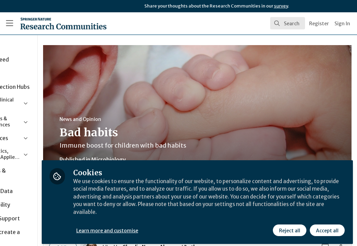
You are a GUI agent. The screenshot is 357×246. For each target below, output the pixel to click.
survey (281, 6)
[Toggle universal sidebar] (9, 23)
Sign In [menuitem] (342, 23)
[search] (287, 23)
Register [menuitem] (319, 23)
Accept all (327, 228)
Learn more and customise (157, 228)
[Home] (51, 23)
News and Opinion (130, 119)
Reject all (289, 228)
